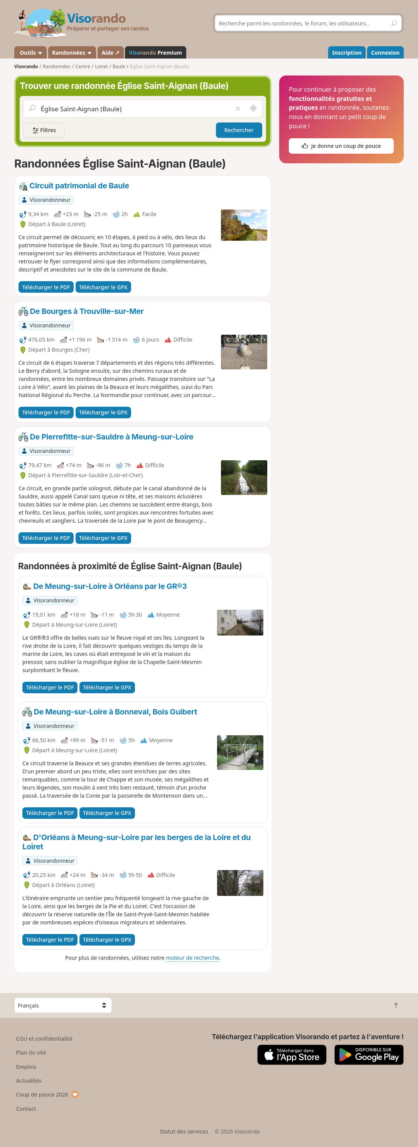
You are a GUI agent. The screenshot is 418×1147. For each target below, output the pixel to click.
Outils (31, 52)
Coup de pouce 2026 (47, 1094)
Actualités (29, 1080)
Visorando (26, 66)
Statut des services (184, 1131)
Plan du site (31, 1052)
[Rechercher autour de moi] (253, 108)
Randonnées (72, 52)
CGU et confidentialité (44, 1038)
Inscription (347, 52)
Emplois (26, 1066)
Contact (26, 1108)
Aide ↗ (110, 52)
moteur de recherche (192, 957)
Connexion (385, 52)
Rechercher (239, 130)
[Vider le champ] (238, 108)
